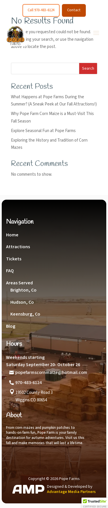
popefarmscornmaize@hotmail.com (51, 372)
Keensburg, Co (25, 314)
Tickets (13, 259)
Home (12, 235)
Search (88, 68)
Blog (10, 326)
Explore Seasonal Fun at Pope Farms (43, 131)
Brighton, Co (23, 290)
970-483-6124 (28, 382)
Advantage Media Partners (71, 492)
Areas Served (19, 283)
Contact (74, 10)
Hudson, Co (22, 302)
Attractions (18, 247)
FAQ (10, 271)
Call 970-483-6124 (41, 10)
